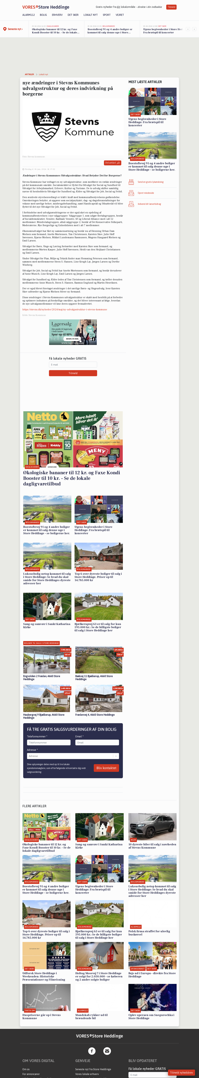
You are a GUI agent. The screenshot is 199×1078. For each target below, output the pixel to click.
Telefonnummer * (37, 736)
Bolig (43, 14)
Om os (26, 1069)
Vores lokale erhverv (87, 1074)
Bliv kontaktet (106, 768)
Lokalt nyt (91, 14)
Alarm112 (28, 14)
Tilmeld (171, 7)
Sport (107, 14)
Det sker (73, 14)
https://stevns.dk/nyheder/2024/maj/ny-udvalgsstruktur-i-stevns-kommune (64, 309)
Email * (79, 736)
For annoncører (31, 1074)
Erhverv (57, 14)
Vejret (120, 14)
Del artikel (112, 162)
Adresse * (32, 749)
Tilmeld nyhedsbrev (181, 1072)
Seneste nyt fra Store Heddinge (93, 1069)
